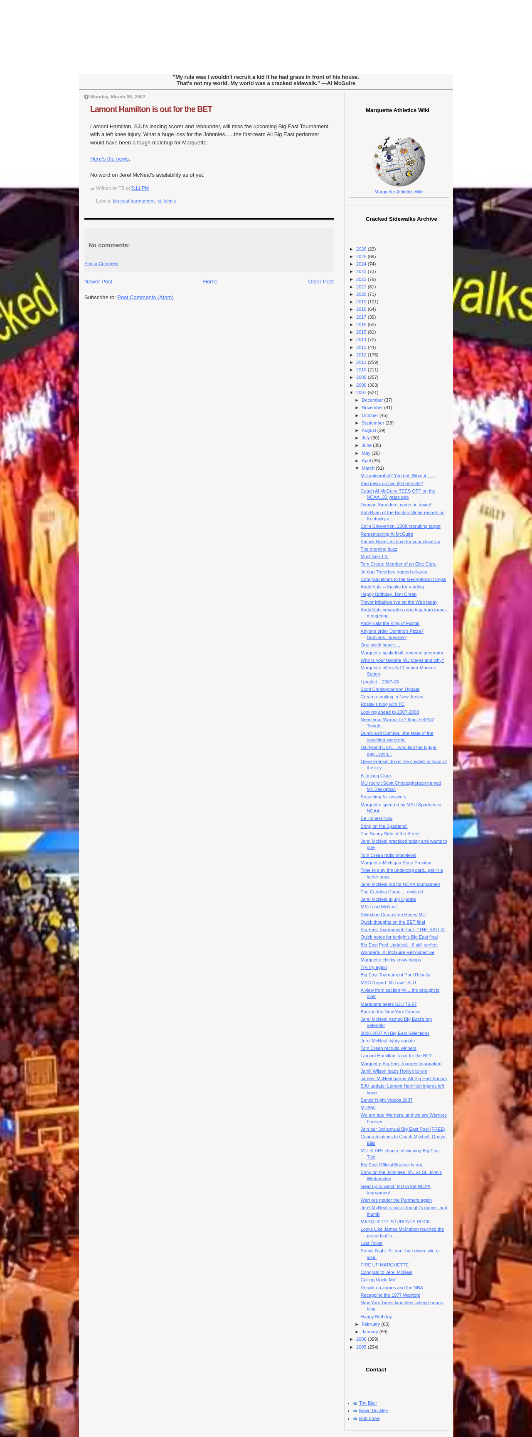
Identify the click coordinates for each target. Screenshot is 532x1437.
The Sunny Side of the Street (390, 833)
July (366, 437)
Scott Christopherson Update (390, 689)
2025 (362, 256)
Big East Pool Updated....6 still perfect (399, 944)
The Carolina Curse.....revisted (392, 891)
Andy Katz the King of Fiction (390, 623)
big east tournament (134, 200)
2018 (362, 309)
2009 (362, 377)
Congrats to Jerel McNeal (387, 1272)
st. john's (167, 200)
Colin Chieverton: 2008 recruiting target (401, 526)
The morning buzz (379, 548)
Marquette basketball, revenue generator (402, 652)
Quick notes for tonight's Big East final (399, 936)
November (373, 407)
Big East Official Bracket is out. (392, 1164)
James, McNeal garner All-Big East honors (404, 1078)
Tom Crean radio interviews (388, 855)
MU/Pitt (368, 1107)
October (370, 415)
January (370, 1331)
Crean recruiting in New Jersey (392, 696)
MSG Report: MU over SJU (388, 982)
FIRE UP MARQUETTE (385, 1264)
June (367, 445)
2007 (362, 392)
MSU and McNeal (379, 906)
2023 (362, 271)
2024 (362, 263)
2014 (362, 339)
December (373, 400)
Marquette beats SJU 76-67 (389, 1004)
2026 (362, 248)
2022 (362, 279)
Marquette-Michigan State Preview (396, 862)
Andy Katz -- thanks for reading (392, 586)
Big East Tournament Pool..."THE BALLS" (403, 929)
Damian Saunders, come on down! (396, 504)
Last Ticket (372, 1243)
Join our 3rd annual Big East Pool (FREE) (403, 1129)
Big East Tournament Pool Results (395, 974)
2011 (362, 362)
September (373, 422)
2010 (362, 369)
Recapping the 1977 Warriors (390, 1295)
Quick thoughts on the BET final (393, 922)
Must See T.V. (375, 556)
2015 (362, 331)
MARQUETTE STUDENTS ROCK (395, 1221)
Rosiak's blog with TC (383, 704)
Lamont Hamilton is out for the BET (151, 109)
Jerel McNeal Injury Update (388, 899)
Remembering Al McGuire (387, 534)
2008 (362, 385)
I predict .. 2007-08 (380, 681)
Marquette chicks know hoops (391, 959)
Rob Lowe (369, 1418)
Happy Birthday (376, 1316)
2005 (362, 1346)
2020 (362, 294)
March (369, 468)
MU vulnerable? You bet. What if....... (398, 475)
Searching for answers (383, 796)
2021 (362, 286)
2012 (362, 354)
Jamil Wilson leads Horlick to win (394, 1071)
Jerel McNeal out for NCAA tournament (400, 884)
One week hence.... (380, 644)
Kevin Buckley (373, 1410)
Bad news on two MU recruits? (392, 483)
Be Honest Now (377, 818)
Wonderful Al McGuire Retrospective (398, 952)
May (367, 453)
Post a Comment (101, 263)
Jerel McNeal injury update (388, 1040)
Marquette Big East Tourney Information (401, 1063)
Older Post (321, 281)
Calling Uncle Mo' (379, 1279)
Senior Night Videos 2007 (387, 1100)
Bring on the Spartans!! (384, 826)
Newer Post (98, 281)
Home (210, 281)
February (371, 1324)
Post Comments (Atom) (146, 297)
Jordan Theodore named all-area (394, 571)
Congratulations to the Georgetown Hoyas (403, 579)
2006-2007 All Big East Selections (395, 1033)
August (369, 430)
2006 (362, 1339)
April (367, 460)
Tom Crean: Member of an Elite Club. (398, 563)
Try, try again (374, 967)
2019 (362, 301)
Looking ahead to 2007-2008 (390, 712)
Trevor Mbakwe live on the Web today (399, 602)
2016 (362, 324)
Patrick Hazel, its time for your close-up (401, 541)
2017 (362, 317)
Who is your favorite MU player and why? (402, 660)
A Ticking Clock (376, 775)
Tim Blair (368, 1402)
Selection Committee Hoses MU (393, 914)
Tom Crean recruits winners (388, 1048)
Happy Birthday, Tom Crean (389, 594)
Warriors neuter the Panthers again (396, 1200)
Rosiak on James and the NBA (392, 1287)
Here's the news (109, 159)
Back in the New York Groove (391, 1011)
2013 (362, 347)
